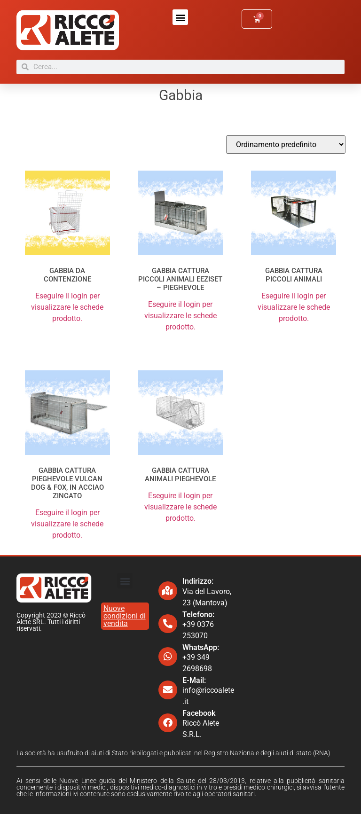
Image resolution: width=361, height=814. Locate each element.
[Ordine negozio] (285, 144)
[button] (180, 17)
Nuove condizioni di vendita (124, 616)
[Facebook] (167, 722)
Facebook (198, 713)
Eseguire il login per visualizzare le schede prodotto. (67, 307)
